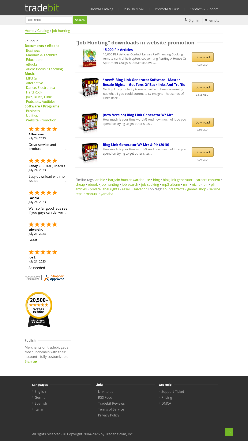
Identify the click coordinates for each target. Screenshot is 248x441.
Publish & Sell (134, 9)
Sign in (194, 20)
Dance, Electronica (40, 87)
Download (202, 57)
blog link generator (178, 179)
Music (30, 73)
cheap (80, 184)
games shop (196, 189)
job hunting (61, 30)
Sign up (31, 361)
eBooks (32, 64)
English (40, 391)
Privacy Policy (108, 415)
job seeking (150, 184)
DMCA (166, 403)
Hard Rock (34, 92)
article (100, 179)
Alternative (34, 83)
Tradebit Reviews (111, 403)
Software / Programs (42, 106)
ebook (93, 184)
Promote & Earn (167, 9)
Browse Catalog (101, 9)
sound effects (173, 189)
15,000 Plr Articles (118, 49)
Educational (35, 59)
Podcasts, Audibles (40, 101)
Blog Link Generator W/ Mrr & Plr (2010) (136, 144)
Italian (39, 409)
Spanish (41, 403)
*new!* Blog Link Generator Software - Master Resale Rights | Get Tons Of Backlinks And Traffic (144, 82)
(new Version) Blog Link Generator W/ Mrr (138, 115)
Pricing (166, 397)
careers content (208, 179)
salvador (140, 189)
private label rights (104, 189)
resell (126, 189)
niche (196, 184)
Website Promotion (41, 120)
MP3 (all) (33, 78)
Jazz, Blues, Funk (39, 97)
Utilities (32, 115)
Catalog (43, 30)
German (41, 397)
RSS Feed (105, 397)
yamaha (107, 193)
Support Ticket (172, 391)
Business (33, 50)
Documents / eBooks (42, 45)
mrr (186, 184)
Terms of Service (111, 409)
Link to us (105, 391)
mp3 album (171, 184)
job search (130, 184)
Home (29, 30)
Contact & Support (204, 9)
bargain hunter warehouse (129, 179)
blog (156, 179)
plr (205, 184)
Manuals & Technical (42, 55)
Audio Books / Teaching (44, 69)
